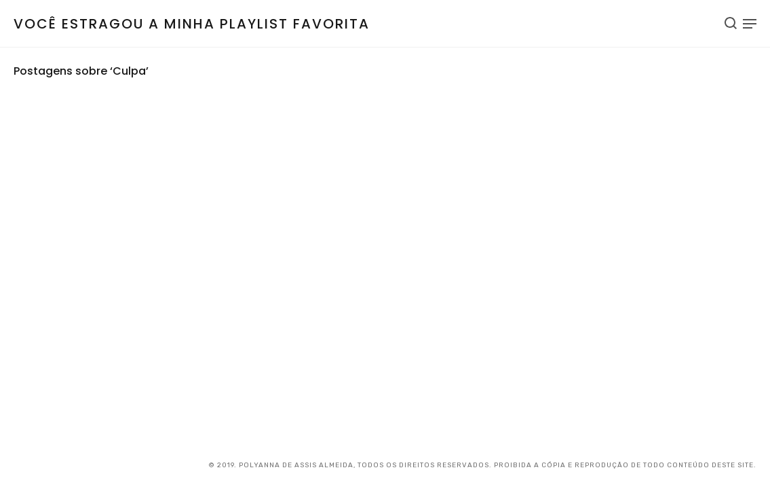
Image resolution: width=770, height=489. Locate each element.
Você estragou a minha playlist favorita (192, 23)
